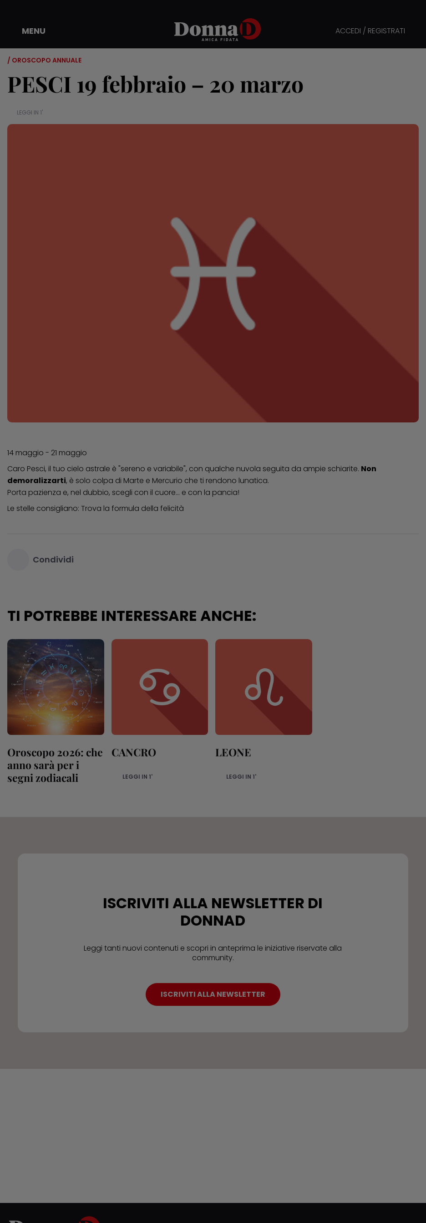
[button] (27, 31)
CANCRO (134, 752)
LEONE (233, 752)
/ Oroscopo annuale (44, 60)
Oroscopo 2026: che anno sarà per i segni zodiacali (55, 765)
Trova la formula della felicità (132, 508)
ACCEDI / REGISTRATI (370, 31)
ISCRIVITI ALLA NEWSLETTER (213, 994)
